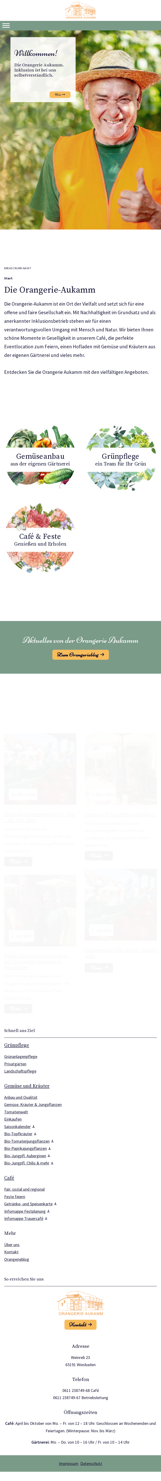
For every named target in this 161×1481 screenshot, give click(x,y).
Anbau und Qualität (20, 1097)
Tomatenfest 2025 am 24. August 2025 (121, 949)
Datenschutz (91, 1463)
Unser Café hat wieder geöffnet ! (120, 802)
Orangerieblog (16, 1259)
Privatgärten (15, 1064)
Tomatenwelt (16, 1112)
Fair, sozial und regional (24, 1189)
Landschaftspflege (20, 1071)
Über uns (12, 1244)
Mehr (95, 963)
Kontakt (11, 1252)
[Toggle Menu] (6, 25)
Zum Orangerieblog (77, 654)
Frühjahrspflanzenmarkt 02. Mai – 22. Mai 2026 (39, 803)
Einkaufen (13, 1119)
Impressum (68, 1463)
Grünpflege (16, 1045)
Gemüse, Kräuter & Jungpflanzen (33, 1104)
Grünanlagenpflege (20, 1056)
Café (9, 1178)
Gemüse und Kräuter (27, 1086)
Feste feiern (14, 1196)
